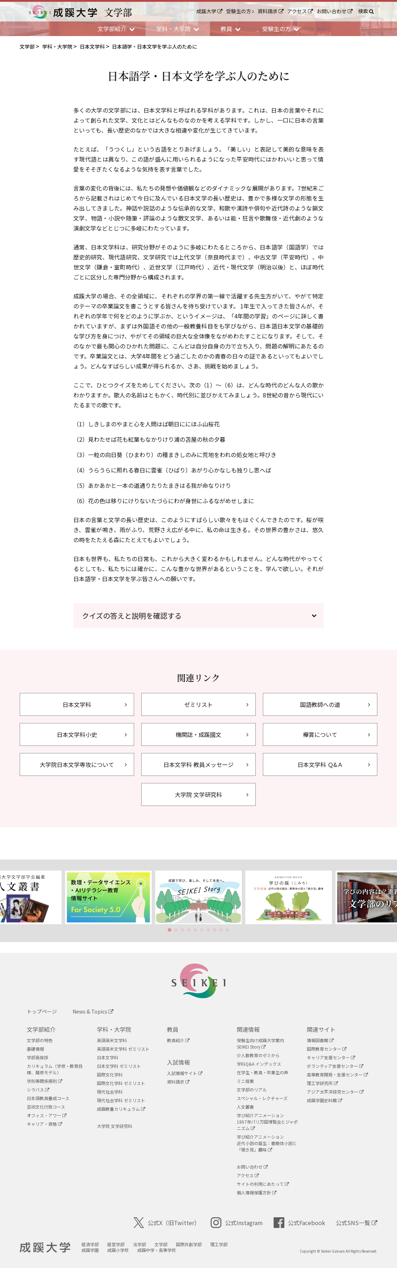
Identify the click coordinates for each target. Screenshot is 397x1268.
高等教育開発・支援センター (337, 1074)
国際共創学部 (189, 1244)
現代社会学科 (110, 1092)
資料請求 (271, 11)
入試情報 (178, 1062)
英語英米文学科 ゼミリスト (123, 1049)
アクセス (300, 11)
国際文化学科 (110, 1074)
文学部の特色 (40, 1040)
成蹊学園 (90, 1250)
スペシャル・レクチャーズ (262, 1098)
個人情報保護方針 (256, 1192)
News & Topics (93, 1011)
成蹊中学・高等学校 (156, 1250)
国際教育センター (327, 1049)
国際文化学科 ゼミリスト (121, 1083)
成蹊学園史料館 (324, 1100)
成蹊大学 (209, 11)
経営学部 (115, 1244)
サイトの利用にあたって (263, 1184)
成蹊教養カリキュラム (121, 1109)
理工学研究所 (322, 1083)
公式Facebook (299, 1222)
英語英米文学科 (112, 1040)
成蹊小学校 (118, 1250)
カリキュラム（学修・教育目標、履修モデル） (55, 1069)
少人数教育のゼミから (258, 1055)
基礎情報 (35, 1049)
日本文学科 (107, 1057)
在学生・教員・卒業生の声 (262, 1072)
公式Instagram (237, 1222)
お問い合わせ (335, 11)
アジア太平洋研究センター (335, 1092)
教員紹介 (178, 1040)
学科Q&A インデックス (259, 1064)
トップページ (42, 1011)
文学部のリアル (252, 1089)
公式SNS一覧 (356, 1222)
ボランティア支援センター (335, 1066)
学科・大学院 (114, 1029)
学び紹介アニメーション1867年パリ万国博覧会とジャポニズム (267, 1121)
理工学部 (218, 1244)
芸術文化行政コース (46, 1107)
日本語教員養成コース (48, 1098)
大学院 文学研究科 (114, 1126)
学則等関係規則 (44, 1081)
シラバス (38, 1089)
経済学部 (90, 1244)
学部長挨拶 (37, 1057)
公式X (166, 1222)
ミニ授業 (245, 1081)
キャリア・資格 (44, 1124)
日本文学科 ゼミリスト (119, 1066)
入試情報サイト (184, 1073)
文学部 (161, 1244)
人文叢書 (245, 1107)
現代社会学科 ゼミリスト (121, 1100)
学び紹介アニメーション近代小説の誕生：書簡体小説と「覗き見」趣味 (267, 1143)
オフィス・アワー (47, 1115)
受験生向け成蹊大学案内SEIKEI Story (260, 1043)
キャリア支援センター (331, 1057)
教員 (172, 1029)
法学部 (139, 1244)
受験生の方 (240, 11)
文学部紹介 (41, 1029)
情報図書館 (320, 1040)
